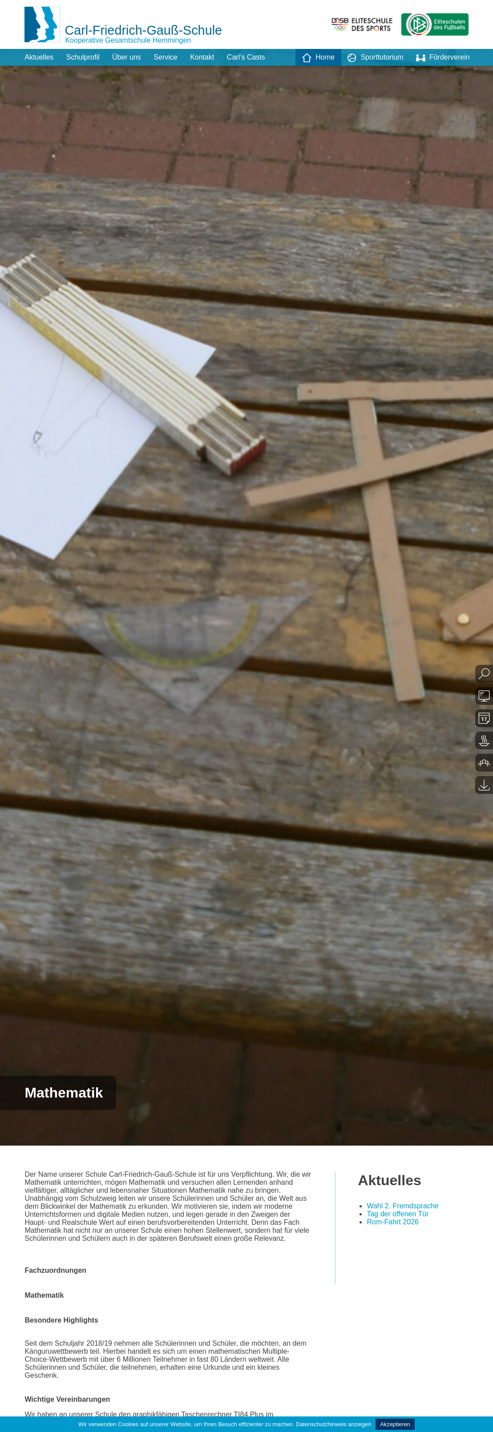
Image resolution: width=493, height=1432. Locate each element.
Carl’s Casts (246, 57)
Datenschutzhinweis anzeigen (333, 1424)
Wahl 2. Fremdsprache (402, 1206)
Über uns (126, 57)
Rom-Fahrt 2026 (393, 1222)
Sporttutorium (375, 57)
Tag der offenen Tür (397, 1214)
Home (318, 57)
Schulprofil (83, 57)
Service (165, 57)
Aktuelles (38, 57)
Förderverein (443, 57)
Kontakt (202, 57)
